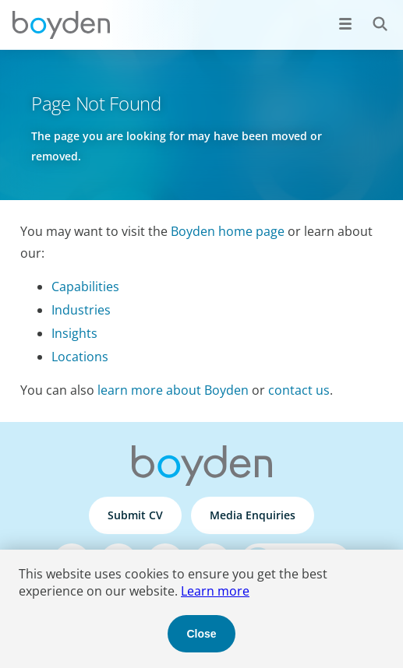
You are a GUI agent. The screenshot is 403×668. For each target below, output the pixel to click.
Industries (81, 309)
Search (371, 15)
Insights (74, 333)
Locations (79, 356)
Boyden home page (228, 231)
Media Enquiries (252, 515)
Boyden (61, 25)
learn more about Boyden (173, 390)
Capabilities (85, 286)
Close (201, 634)
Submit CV (135, 515)
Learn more (215, 590)
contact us (299, 390)
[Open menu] (345, 23)
